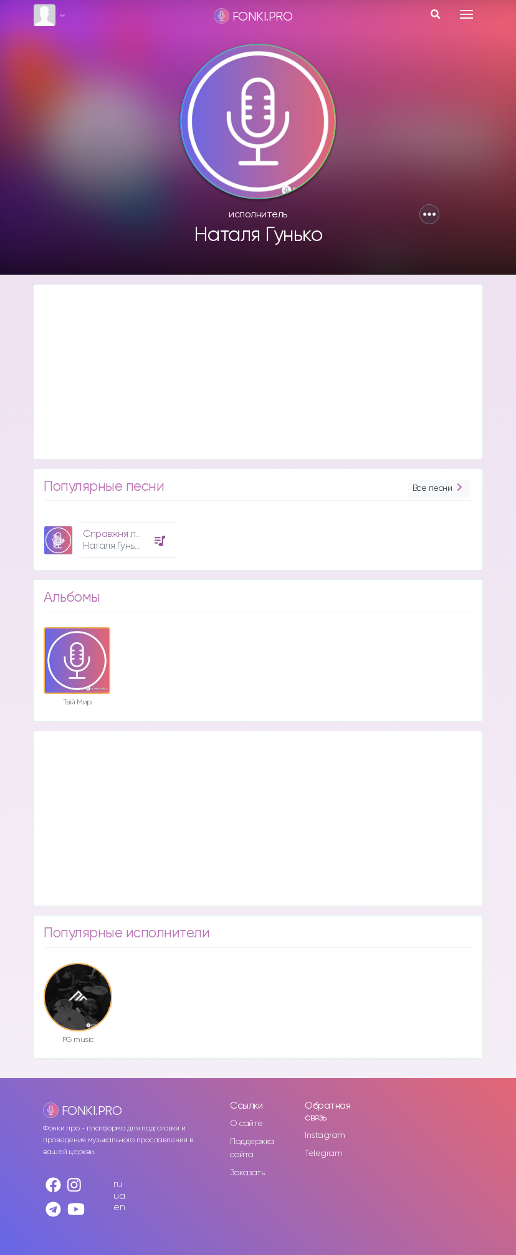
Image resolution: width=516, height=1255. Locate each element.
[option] (109, 535)
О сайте (246, 1123)
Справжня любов (120, 534)
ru (117, 1184)
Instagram (325, 1135)
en (119, 1207)
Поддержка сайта (252, 1148)
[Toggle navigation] (466, 14)
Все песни (439, 488)
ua (119, 1196)
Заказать (247, 1172)
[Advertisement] (258, 372)
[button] (429, 214)
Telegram (323, 1153)
